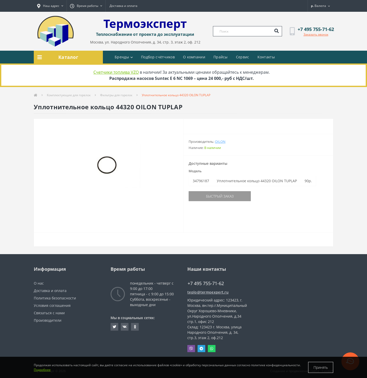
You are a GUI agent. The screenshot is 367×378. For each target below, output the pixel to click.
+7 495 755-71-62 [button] (206, 283)
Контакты (266, 57)
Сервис (242, 57)
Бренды (124, 57)
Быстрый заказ (220, 196)
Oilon (220, 141)
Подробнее (42, 370)
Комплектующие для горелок (69, 95)
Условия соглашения (52, 305)
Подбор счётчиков (158, 57)
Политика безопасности (55, 298)
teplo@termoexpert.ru (208, 292)
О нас (39, 283)
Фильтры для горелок (116, 95)
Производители (47, 320)
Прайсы (220, 57)
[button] (50, 6)
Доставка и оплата (123, 6)
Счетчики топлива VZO (116, 72)
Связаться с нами (49, 312)
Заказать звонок (316, 34)
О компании (194, 57)
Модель (195, 171)
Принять (321, 367)
